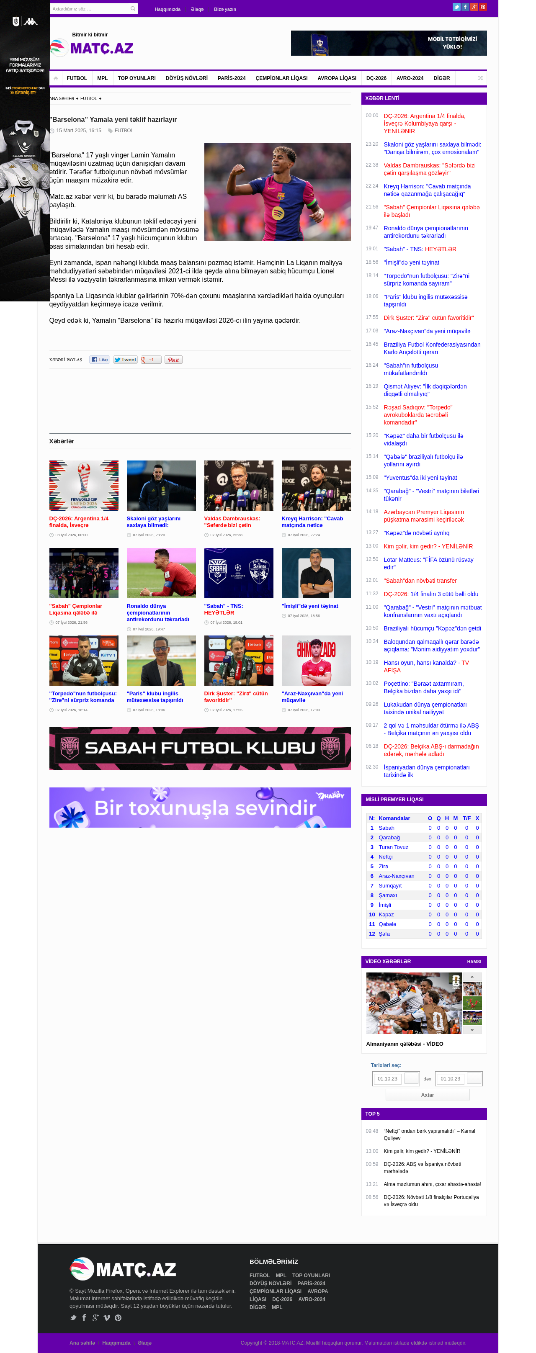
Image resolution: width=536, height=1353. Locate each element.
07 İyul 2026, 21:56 (72, 622)
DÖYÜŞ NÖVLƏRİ (187, 78)
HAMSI (474, 961)
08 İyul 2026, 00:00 (72, 535)
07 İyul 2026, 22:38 (227, 535)
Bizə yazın (225, 9)
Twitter (457, 7)
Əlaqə (197, 9)
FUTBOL (77, 78)
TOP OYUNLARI (137, 78)
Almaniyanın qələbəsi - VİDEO (404, 1044)
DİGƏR (442, 78)
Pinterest (483, 7)
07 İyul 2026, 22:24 (304, 535)
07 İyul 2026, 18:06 (149, 710)
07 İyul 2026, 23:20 (149, 535)
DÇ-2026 (376, 78)
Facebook (465, 7)
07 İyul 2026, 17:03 (304, 710)
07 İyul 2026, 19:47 (149, 629)
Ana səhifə (82, 1343)
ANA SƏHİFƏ (62, 98)
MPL (102, 78)
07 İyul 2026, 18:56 (304, 616)
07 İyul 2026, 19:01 (227, 622)
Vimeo (107, 1317)
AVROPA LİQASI (337, 78)
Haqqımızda (168, 9)
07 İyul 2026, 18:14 (72, 710)
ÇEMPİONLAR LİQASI (282, 78)
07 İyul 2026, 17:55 (227, 710)
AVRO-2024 (410, 78)
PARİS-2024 (231, 78)
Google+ (474, 7)
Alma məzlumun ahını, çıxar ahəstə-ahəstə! (433, 1184)
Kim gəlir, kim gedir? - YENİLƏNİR (422, 1151)
